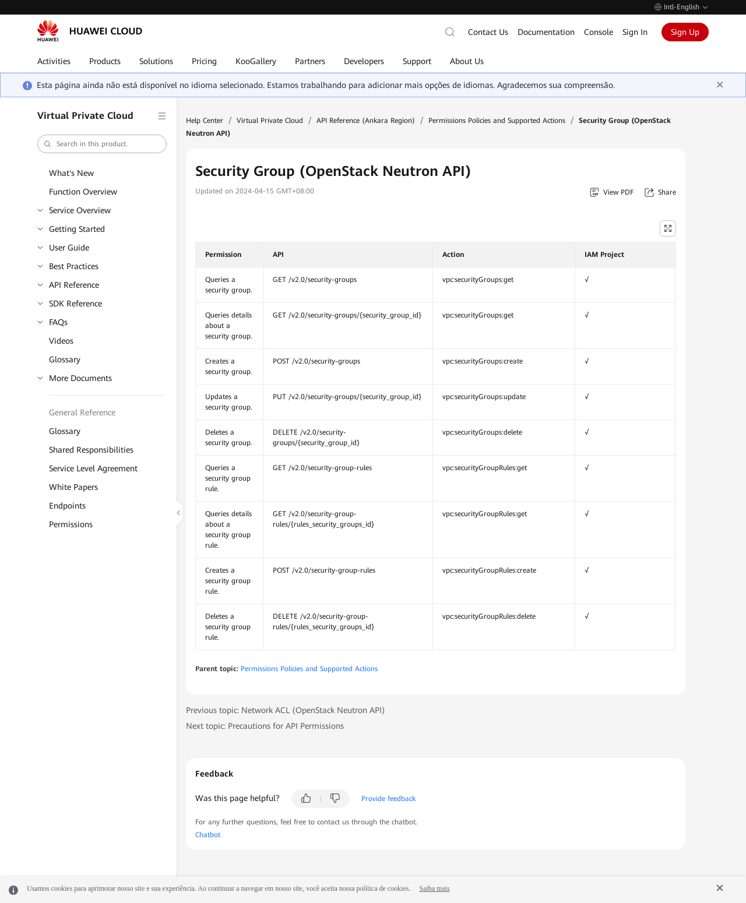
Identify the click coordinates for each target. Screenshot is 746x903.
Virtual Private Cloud (270, 121)
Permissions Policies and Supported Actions (496, 121)
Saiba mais (434, 888)
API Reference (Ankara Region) (365, 121)
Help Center (204, 121)
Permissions (71, 524)
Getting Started (77, 229)
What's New (71, 173)
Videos (61, 340)
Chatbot (207, 835)
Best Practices (73, 266)
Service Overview (80, 210)
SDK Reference (75, 303)
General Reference (82, 412)
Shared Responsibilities (91, 449)
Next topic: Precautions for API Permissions (265, 726)
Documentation (546, 32)
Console (598, 32)
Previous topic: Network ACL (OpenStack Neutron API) (285, 710)
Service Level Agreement (93, 468)
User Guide (69, 247)
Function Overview (83, 191)
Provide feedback (388, 799)
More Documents (80, 378)
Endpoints (67, 505)
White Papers (73, 487)
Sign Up (685, 32)
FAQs (58, 322)
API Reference (74, 285)
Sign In (635, 32)
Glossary (64, 359)
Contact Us (488, 32)
